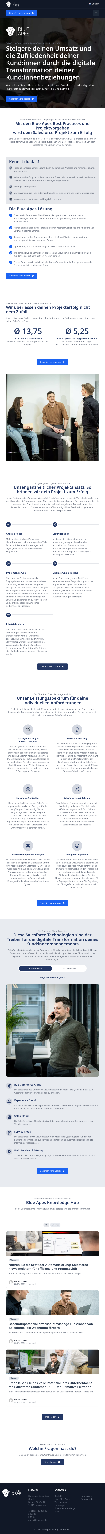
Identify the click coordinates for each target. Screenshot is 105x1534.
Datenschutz (87, 1499)
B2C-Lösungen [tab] (69, 968)
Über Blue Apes (62, 1499)
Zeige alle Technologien (51, 977)
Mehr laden (50, 1416)
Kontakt (58, 1496)
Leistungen (60, 1505)
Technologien (61, 1502)
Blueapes (46, 1529)
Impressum (86, 1496)
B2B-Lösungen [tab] (35, 968)
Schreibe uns (50, 1462)
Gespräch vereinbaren (20, 13)
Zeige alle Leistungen (50, 666)
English (95, 3)
